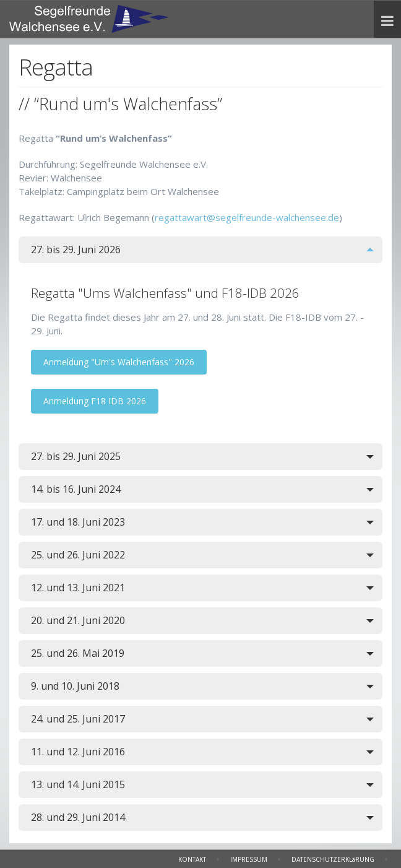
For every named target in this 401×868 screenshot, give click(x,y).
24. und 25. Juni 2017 (78, 719)
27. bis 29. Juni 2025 (76, 456)
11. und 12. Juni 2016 (78, 751)
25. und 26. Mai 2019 (77, 653)
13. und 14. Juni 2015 (78, 784)
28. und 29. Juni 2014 (78, 817)
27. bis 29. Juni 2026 (76, 249)
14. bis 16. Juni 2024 (76, 489)
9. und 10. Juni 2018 (75, 686)
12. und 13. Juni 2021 (78, 587)
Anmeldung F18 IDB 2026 (94, 401)
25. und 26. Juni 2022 (78, 555)
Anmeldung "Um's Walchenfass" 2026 (118, 362)
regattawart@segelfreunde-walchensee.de (247, 217)
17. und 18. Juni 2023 (78, 522)
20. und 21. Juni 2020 (78, 620)
